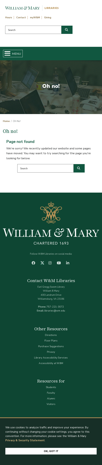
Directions (51, 335)
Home (6, 121)
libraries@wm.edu (54, 310)
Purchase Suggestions (51, 346)
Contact (21, 17)
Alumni (51, 398)
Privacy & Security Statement (25, 442)
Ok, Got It (51, 452)
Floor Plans (51, 340)
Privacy (51, 352)
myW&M (35, 17)
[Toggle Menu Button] (6, 53)
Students (51, 387)
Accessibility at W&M (51, 363)
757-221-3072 (55, 306)
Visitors (51, 404)
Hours (8, 17)
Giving (47, 17)
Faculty (51, 393)
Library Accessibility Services (51, 357)
